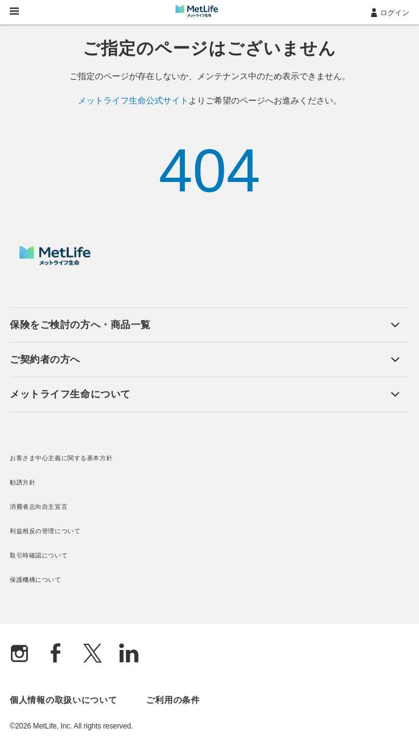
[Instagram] (19, 654)
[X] (92, 654)
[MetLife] (55, 262)
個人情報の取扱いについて (63, 700)
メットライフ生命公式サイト (133, 100)
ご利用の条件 (172, 700)
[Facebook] (56, 654)
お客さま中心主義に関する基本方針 (61, 458)
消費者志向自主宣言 (39, 506)
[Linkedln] (129, 654)
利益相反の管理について (45, 531)
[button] (205, 325)
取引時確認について (39, 555)
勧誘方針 (22, 482)
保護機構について (35, 579)
